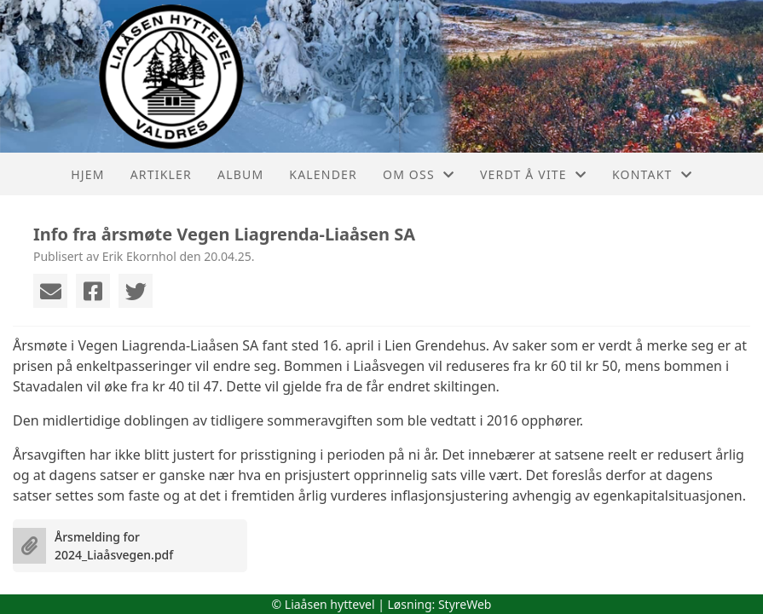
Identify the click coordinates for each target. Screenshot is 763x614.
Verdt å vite (533, 174)
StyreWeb (465, 604)
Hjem (87, 174)
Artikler (161, 174)
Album (240, 174)
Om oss (418, 174)
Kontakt (652, 174)
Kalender (323, 174)
